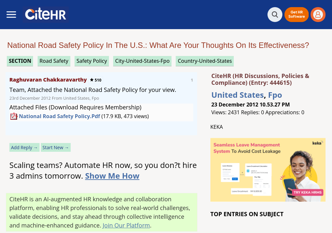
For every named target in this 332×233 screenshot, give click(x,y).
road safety (54, 60)
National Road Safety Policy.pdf (59, 116)
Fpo (275, 94)
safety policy (92, 60)
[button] (296, 14)
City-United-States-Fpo (142, 60)
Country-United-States (205, 60)
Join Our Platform (126, 225)
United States (237, 94)
